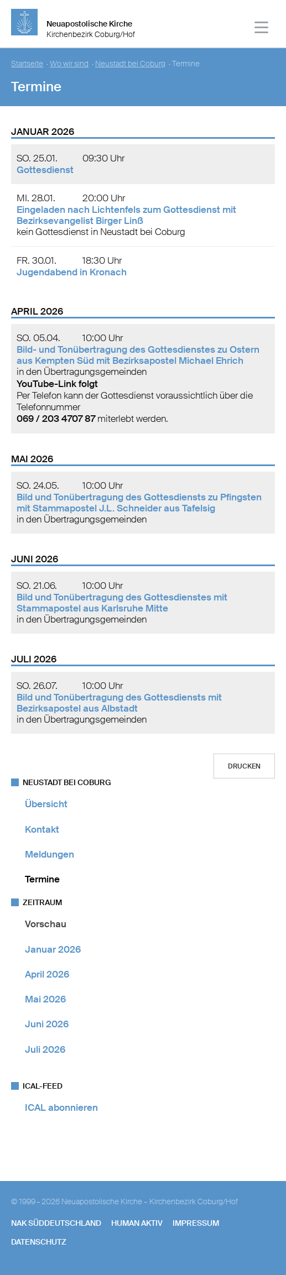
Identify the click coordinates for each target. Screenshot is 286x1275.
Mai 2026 (45, 999)
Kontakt (42, 829)
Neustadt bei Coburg (130, 64)
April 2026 (47, 974)
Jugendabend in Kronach (72, 272)
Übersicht (46, 804)
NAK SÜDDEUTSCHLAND (56, 1223)
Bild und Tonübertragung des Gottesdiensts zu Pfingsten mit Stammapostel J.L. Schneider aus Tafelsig (139, 502)
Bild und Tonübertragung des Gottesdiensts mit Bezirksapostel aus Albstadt (119, 702)
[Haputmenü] (261, 29)
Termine (42, 879)
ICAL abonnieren (61, 1107)
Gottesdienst (45, 170)
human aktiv (137, 1223)
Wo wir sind (69, 64)
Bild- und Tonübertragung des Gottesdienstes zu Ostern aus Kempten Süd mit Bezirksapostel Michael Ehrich (138, 355)
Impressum (196, 1223)
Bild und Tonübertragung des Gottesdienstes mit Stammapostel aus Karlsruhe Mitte (122, 602)
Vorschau (45, 924)
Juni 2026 (47, 1024)
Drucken (244, 766)
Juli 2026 (45, 1049)
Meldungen (49, 854)
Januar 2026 (53, 949)
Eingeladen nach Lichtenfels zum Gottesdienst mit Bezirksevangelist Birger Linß (126, 215)
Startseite (27, 64)
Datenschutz (38, 1242)
